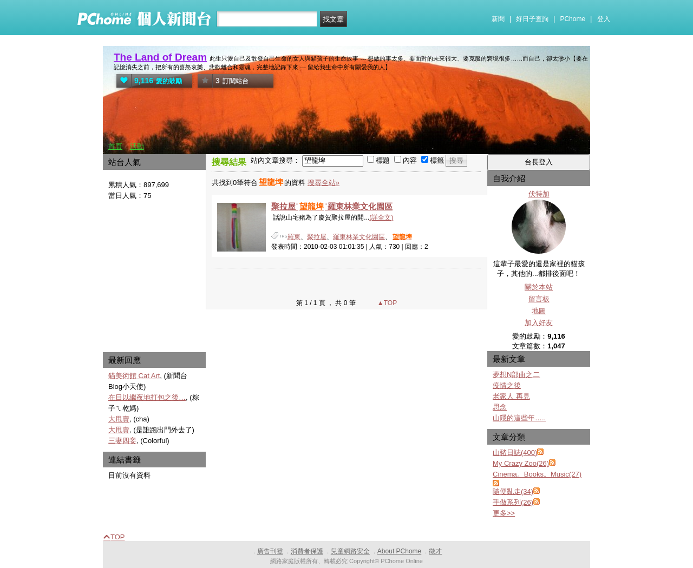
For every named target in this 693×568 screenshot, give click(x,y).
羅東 (293, 237)
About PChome (399, 551)
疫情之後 (507, 385)
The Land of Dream (160, 57)
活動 (137, 146)
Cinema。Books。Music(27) (537, 474)
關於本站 (539, 287)
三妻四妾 (122, 441)
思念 (500, 407)
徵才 (435, 551)
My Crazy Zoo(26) (521, 463)
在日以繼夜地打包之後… (147, 397)
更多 (504, 513)
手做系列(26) (513, 502)
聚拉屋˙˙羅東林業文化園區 (332, 206)
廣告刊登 (270, 551)
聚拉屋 (316, 237)
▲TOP (386, 303)
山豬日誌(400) (515, 452)
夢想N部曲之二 (516, 375)
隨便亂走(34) (513, 491)
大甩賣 (118, 419)
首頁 (115, 146)
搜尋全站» (323, 183)
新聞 (498, 19)
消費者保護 (307, 551)
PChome (572, 19)
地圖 (539, 311)
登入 (603, 19)
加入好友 (539, 323)
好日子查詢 (532, 19)
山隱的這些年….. (519, 418)
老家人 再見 (511, 396)
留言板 (539, 299)
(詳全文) (381, 217)
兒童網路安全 (350, 551)
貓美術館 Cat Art (134, 376)
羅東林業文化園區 (359, 237)
